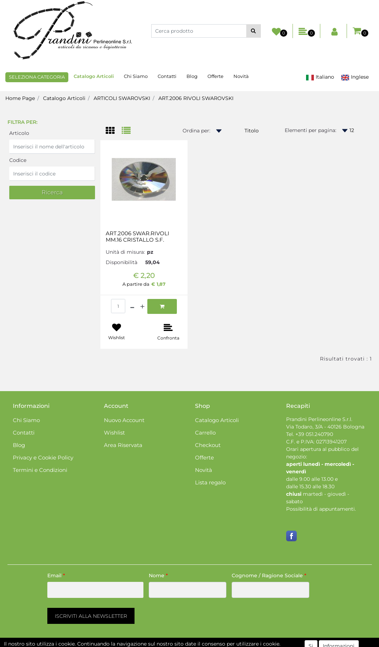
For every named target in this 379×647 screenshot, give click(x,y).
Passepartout (220, 643)
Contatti (167, 76)
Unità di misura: (125, 251)
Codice (17, 160)
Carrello (205, 432)
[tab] (114, 131)
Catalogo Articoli (94, 76)
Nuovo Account (124, 420)
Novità (241, 76)
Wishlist (114, 432)
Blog (192, 76)
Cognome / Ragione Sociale (269, 575)
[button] (253, 31)
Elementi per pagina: (310, 130)
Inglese (355, 77)
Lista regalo (210, 482)
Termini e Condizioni (40, 470)
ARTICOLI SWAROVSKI (122, 98)
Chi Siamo (136, 76)
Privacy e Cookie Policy (43, 457)
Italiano (320, 77)
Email (56, 575)
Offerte (215, 76)
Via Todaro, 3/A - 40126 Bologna (325, 427)
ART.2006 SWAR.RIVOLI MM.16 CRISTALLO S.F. (137, 236)
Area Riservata (123, 445)
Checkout (208, 445)
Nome (158, 575)
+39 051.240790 (314, 434)
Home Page (20, 98)
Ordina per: (196, 130)
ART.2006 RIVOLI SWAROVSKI (195, 98)
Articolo (19, 133)
